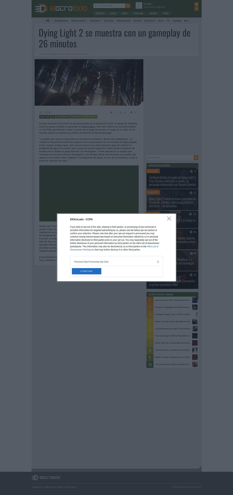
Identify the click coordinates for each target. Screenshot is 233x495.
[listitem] (116, 261)
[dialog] (116, 247)
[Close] (170, 220)
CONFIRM (86, 271)
